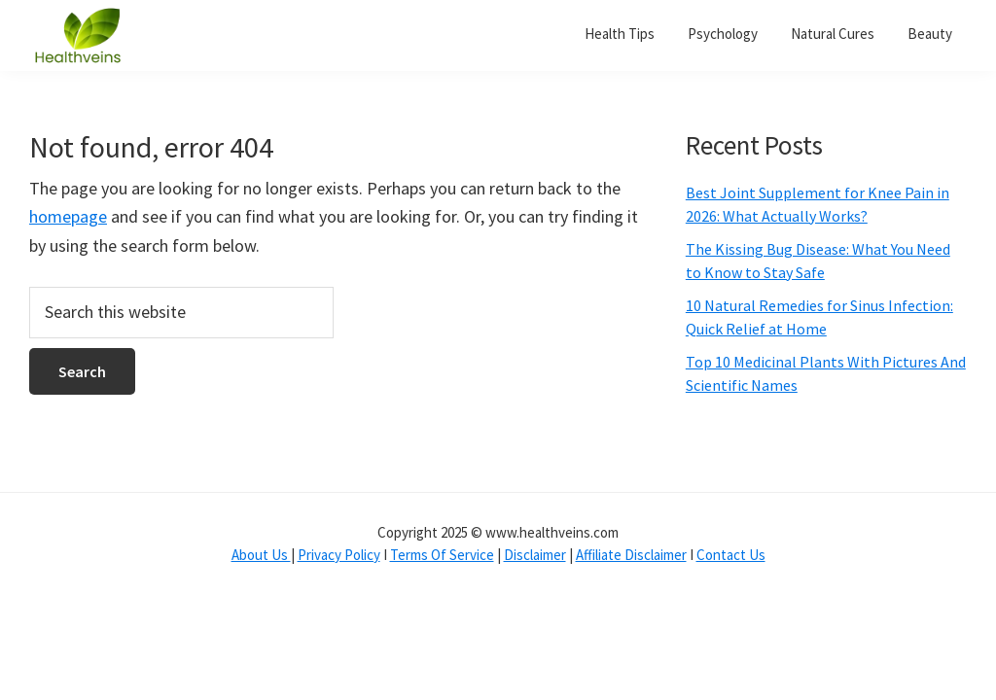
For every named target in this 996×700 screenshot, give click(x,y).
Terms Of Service (442, 554)
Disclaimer (535, 554)
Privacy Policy (339, 554)
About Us (261, 554)
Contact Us (730, 554)
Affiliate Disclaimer (631, 554)
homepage (68, 216)
